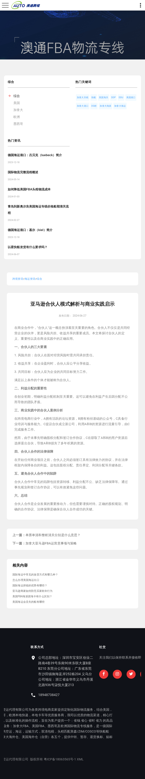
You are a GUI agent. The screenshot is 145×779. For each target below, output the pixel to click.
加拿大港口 (82, 106)
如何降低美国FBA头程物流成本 (29, 189)
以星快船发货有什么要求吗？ (27, 247)
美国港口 (131, 97)
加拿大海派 (105, 106)
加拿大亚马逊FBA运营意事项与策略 (51, 543)
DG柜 (94, 106)
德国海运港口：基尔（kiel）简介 (30, 230)
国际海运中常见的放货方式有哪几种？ (35, 574)
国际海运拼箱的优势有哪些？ (29, 585)
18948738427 (89, 695)
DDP (113, 97)
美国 (16, 103)
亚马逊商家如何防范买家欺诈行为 (32, 590)
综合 (16, 96)
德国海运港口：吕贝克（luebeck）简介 (35, 155)
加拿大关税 (82, 97)
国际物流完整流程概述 (23, 172)
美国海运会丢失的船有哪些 (28, 601)
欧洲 (16, 117)
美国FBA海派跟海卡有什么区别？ (32, 596)
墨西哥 (18, 124)
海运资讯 (30, 278)
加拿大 (18, 110)
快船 (93, 97)
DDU (121, 97)
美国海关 (103, 97)
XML (40, 759)
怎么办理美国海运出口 (25, 579)
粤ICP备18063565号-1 (20, 759)
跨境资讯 (17, 278)
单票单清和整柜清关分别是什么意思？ (53, 535)
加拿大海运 (120, 106)
